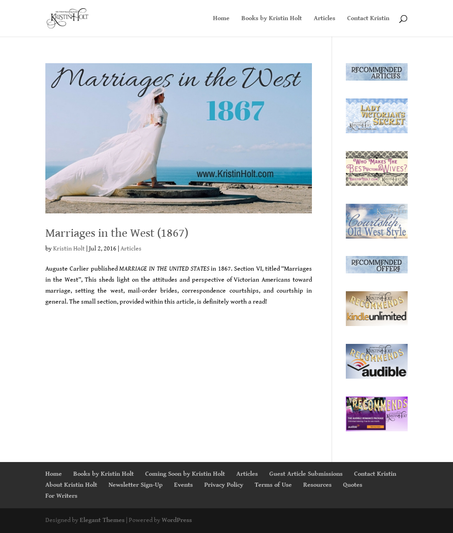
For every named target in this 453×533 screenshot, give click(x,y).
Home (221, 18)
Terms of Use (273, 485)
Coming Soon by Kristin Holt (185, 474)
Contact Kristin (368, 18)
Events (183, 485)
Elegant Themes (102, 520)
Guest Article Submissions (306, 474)
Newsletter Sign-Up (136, 485)
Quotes (352, 485)
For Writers (61, 496)
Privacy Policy (223, 485)
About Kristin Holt (71, 485)
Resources (317, 485)
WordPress (177, 520)
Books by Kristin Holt (271, 18)
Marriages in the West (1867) (116, 233)
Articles (324, 18)
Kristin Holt (69, 248)
